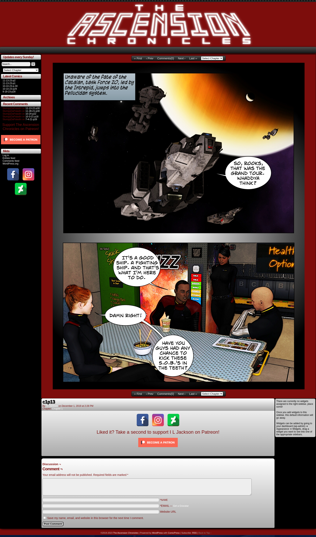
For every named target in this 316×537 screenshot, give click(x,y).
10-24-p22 (30, 113)
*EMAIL (174, 505)
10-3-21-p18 (31, 116)
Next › (181, 58)
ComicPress (174, 533)
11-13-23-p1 (9, 83)
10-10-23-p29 (10, 88)
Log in (6, 155)
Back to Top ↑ (205, 533)
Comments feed (11, 161)
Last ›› (193, 58)
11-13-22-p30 (32, 108)
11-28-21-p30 (32, 111)
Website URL (168, 511)
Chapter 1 (57, 408)
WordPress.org (10, 163)
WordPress (157, 533)
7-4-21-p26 (31, 119)
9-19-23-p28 (9, 91)
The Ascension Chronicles (125, 533)
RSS (194, 533)
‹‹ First (138, 58)
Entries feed (9, 158)
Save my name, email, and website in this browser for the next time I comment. (95, 518)
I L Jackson (52, 406)
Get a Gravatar (181, 506)
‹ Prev (149, 58)
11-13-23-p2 (9, 80)
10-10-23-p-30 (10, 86)
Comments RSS (265, 460)
